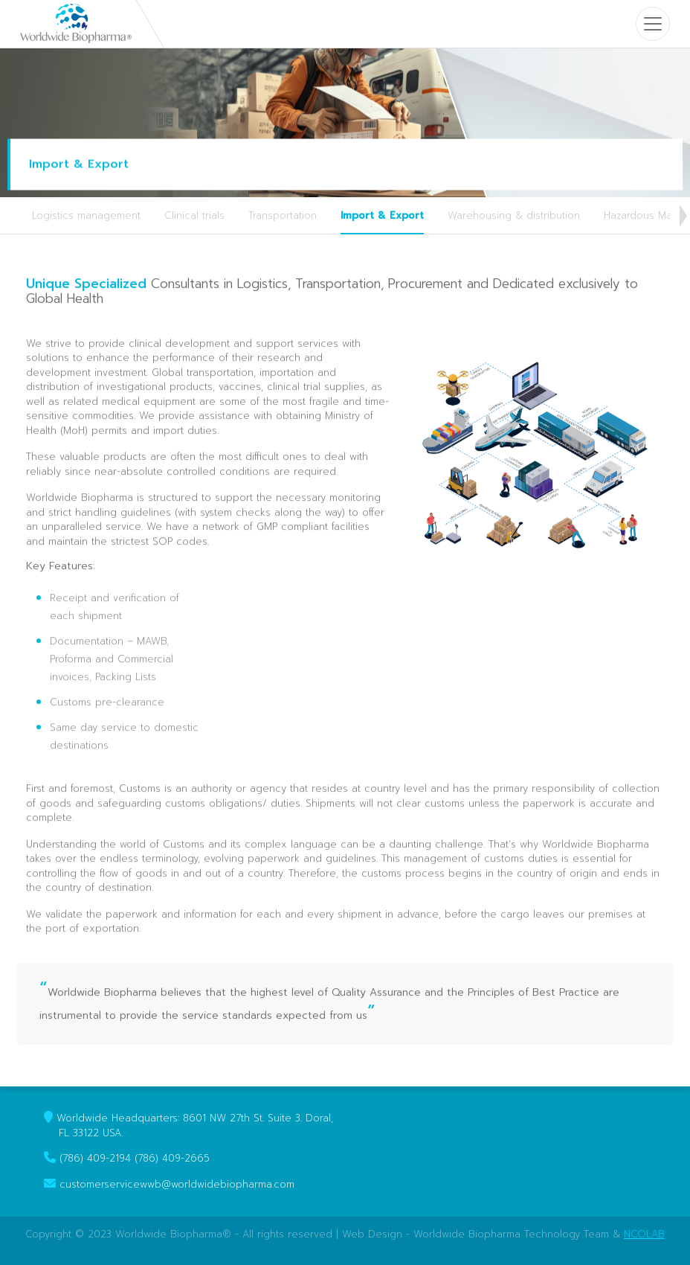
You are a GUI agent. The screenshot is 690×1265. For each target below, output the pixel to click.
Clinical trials (194, 215)
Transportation (282, 215)
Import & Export (382, 215)
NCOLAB (644, 1234)
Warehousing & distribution (514, 215)
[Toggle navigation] (653, 24)
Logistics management (86, 215)
